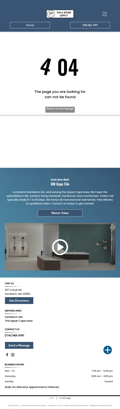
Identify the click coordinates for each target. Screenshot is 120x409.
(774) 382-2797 (14, 335)
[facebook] (7, 355)
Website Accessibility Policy (101, 405)
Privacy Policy (13, 405)
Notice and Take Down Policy (76, 405)
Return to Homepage (60, 108)
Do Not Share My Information (34, 405)
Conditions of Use (55, 405)
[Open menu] (104, 14)
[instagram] (12, 355)
